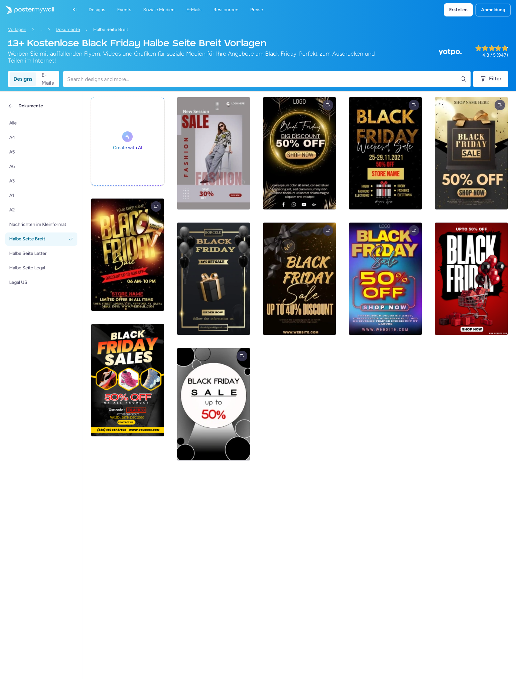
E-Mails (47, 79)
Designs (23, 79)
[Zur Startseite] (27, 9)
